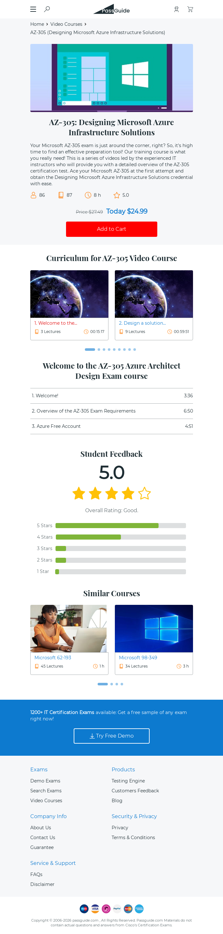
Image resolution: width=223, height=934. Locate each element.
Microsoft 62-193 (52, 658)
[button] (90, 349)
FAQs (36, 874)
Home (37, 24)
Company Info (48, 816)
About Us (40, 828)
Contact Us (42, 837)
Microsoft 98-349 (138, 658)
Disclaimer (42, 884)
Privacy (120, 828)
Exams (39, 770)
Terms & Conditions (133, 837)
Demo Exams (45, 781)
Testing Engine (128, 781)
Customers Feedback (135, 791)
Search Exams (46, 791)
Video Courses (66, 24)
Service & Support (53, 863)
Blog (117, 800)
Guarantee (42, 847)
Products (123, 770)
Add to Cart (111, 229)
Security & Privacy (134, 816)
